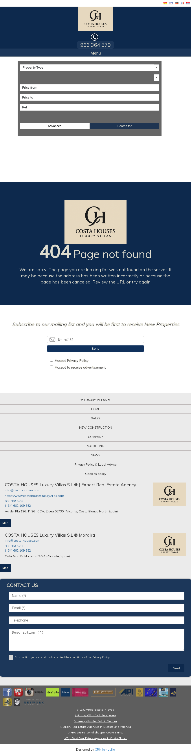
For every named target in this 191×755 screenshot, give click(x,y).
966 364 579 (13, 501)
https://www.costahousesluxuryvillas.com (34, 496)
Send (95, 348)
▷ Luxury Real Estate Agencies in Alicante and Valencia (95, 726)
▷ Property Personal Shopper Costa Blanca (95, 732)
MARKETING (95, 446)
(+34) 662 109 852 (18, 506)
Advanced (54, 126)
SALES (95, 418)
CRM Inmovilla (105, 749)
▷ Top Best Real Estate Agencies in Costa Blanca (95, 738)
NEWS (95, 455)
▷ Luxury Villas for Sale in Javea (95, 715)
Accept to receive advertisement (80, 367)
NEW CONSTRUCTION (95, 428)
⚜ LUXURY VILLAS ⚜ (95, 400)
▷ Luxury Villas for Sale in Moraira (95, 721)
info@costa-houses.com (22, 490)
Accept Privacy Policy (71, 360)
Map (5, 523)
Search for (124, 126)
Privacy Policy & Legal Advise (96, 464)
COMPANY (95, 437)
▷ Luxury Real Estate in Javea (95, 709)
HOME (95, 409)
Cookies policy (95, 474)
